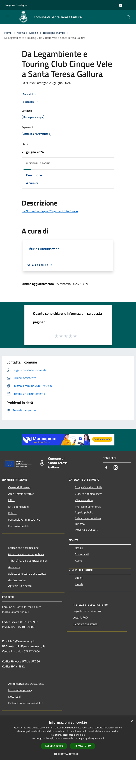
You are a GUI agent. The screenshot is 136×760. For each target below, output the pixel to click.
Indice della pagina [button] (38, 163)
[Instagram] (115, 468)
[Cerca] (128, 17)
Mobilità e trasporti (86, 529)
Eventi (79, 584)
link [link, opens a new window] (102, 738)
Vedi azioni (31, 102)
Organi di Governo (19, 487)
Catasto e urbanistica (88, 518)
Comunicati (82, 554)
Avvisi (78, 561)
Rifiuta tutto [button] (82, 745)
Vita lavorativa (84, 500)
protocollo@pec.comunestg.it (26, 646)
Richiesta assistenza (85, 624)
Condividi (30, 94)
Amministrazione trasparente (26, 683)
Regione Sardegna (16, 5)
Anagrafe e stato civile (88, 487)
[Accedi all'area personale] (121, 5)
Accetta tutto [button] (54, 745)
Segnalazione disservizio (87, 611)
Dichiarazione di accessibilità (25, 703)
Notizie (33, 32)
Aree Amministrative (21, 494)
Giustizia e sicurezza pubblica (26, 554)
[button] (68, 754)
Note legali (14, 696)
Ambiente (14, 567)
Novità (21, 32)
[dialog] (68, 738)
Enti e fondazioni (18, 506)
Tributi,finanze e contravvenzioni (28, 560)
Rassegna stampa (54, 32)
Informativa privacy (20, 690)
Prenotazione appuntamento (90, 604)
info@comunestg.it (22, 641)
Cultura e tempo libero (88, 494)
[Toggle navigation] (7, 17)
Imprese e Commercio (88, 506)
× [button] (132, 721)
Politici (12, 513)
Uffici (11, 500)
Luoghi (79, 577)
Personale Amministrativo (24, 519)
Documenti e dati (18, 526)
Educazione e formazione (23, 548)
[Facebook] (106, 468)
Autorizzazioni (17, 580)
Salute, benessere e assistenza (27, 573)
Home (7, 32)
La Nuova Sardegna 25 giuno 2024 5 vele (50, 211)
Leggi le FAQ (80, 617)
